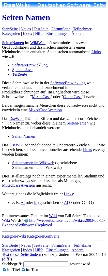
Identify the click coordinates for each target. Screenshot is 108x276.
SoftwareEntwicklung (30, 65)
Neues (26, 29)
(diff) (6, 259)
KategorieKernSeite (43, 236)
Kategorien (11, 33)
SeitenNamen (13, 42)
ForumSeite (60, 29)
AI (23, 202)
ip (35, 202)
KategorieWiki (14, 236)
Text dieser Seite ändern (21, 254)
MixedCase (41, 96)
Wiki (53, 216)
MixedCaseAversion (45, 110)
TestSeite (41, 29)
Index (27, 33)
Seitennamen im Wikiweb (33, 163)
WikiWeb (37, 42)
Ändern (77, 33)
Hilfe (39, 33)
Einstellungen (57, 33)
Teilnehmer (82, 29)
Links (96, 52)
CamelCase (72, 96)
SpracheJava (22, 69)
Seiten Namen (26, 17)
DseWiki (16, 118)
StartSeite (10, 29)
